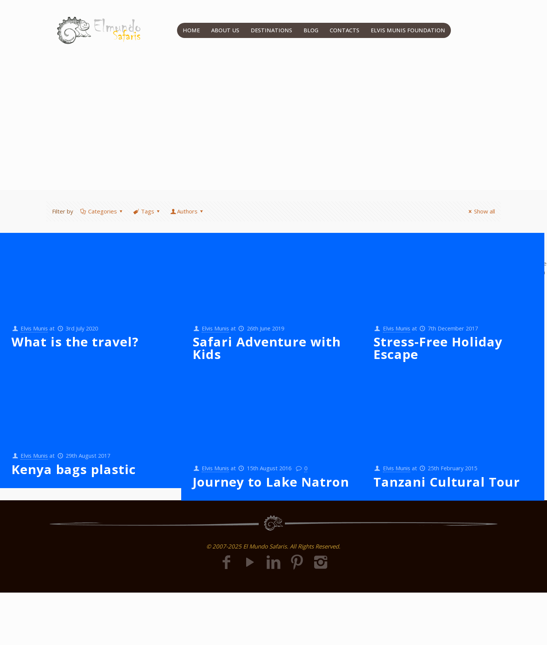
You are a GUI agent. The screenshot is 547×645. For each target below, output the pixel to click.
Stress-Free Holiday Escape (438, 348)
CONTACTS (345, 30)
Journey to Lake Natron (271, 481)
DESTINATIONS (271, 30)
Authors (187, 211)
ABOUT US (225, 30)
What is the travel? (75, 342)
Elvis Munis (35, 328)
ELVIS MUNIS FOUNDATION (408, 30)
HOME (191, 30)
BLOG (311, 30)
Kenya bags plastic (73, 469)
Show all (480, 211)
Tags (147, 211)
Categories (102, 211)
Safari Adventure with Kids (267, 348)
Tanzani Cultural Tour (446, 481)
